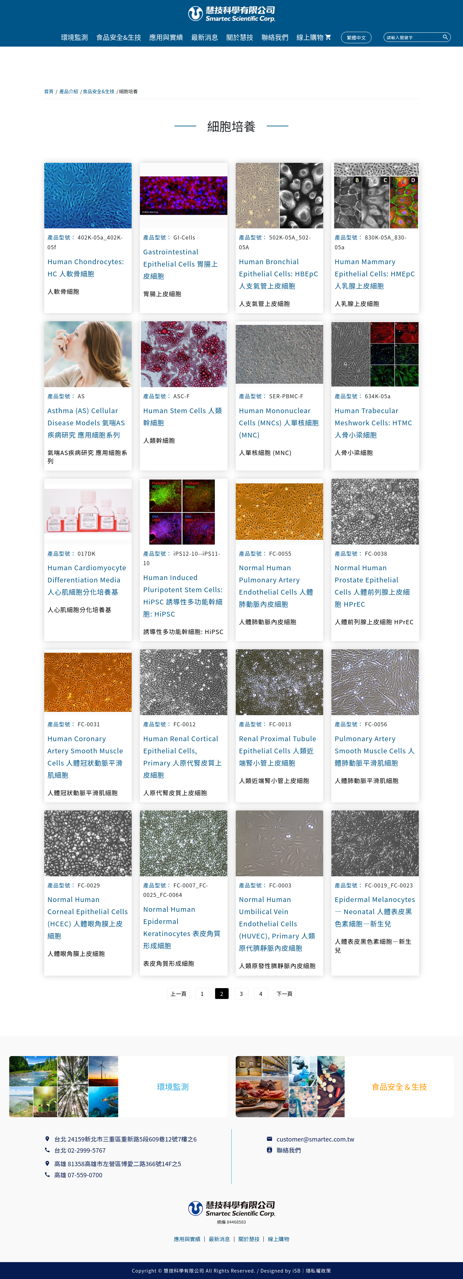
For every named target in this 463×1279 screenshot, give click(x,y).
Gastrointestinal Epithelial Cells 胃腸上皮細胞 (180, 264)
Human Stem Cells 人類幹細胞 (182, 416)
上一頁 (178, 993)
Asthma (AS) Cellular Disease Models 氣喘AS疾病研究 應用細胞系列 (86, 422)
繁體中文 (356, 37)
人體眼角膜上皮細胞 (76, 953)
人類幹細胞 (159, 440)
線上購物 (310, 37)
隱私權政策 (318, 1270)
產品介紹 (68, 91)
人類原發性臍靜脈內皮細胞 (277, 965)
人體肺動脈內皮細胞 (268, 622)
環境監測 (74, 37)
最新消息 (204, 37)
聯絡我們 (274, 37)
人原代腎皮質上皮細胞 (175, 792)
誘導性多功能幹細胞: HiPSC (183, 631)
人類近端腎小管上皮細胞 (274, 780)
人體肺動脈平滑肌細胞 (367, 780)
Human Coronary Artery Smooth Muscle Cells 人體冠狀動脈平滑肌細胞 (85, 756)
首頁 (49, 91)
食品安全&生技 (118, 37)
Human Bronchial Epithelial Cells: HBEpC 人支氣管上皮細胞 (278, 273)
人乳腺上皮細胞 (357, 303)
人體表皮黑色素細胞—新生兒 (373, 945)
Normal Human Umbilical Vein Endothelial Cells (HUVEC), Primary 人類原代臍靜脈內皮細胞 (277, 923)
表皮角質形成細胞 (169, 963)
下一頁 (285, 993)
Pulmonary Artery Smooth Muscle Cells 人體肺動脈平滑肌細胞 (375, 750)
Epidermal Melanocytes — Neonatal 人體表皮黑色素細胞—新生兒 (375, 911)
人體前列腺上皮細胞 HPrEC (374, 622)
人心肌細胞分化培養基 (80, 609)
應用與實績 (166, 37)
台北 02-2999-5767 (80, 1150)
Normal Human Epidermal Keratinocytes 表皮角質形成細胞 (182, 927)
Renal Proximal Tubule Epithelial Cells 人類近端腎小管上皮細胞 (278, 750)
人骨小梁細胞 (354, 452)
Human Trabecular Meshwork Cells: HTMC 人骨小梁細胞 (373, 422)
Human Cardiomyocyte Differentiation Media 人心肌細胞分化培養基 (87, 579)
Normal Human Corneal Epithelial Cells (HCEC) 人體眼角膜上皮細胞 (88, 917)
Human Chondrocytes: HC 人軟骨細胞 (86, 267)
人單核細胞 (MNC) (265, 452)
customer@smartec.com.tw (315, 1138)
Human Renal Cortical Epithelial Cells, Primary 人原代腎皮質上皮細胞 (182, 756)
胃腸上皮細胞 (162, 294)
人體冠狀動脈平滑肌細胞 (83, 792)
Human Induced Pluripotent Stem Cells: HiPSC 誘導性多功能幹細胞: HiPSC (183, 595)
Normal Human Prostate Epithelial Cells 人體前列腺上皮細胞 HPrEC (372, 585)
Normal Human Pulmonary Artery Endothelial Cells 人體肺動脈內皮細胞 (276, 585)
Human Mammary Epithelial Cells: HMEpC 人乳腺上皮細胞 (375, 273)
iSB (296, 1270)
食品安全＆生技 (399, 1087)
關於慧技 (239, 37)
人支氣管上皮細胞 (264, 303)
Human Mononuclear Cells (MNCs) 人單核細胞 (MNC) (279, 422)
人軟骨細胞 (64, 291)
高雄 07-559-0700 (79, 1174)
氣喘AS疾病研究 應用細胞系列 (88, 456)
